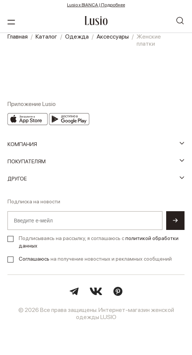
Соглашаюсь (34, 259)
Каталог (46, 36)
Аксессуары (113, 36)
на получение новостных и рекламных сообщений (95, 259)
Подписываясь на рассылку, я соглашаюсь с (99, 242)
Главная (17, 36)
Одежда (77, 36)
